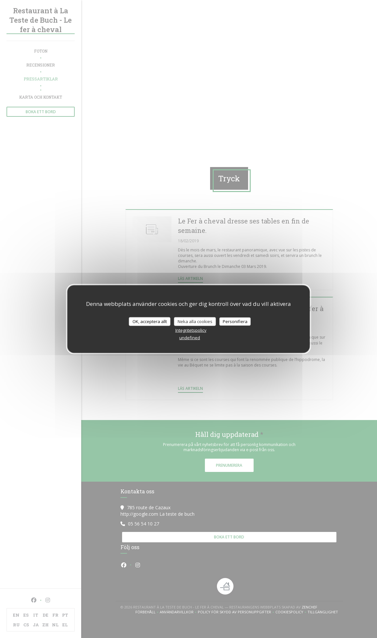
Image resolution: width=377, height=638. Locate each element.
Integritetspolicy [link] (191, 330)
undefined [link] (189, 338)
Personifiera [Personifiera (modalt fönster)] (235, 321)
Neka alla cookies (195, 321)
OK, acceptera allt (149, 321)
